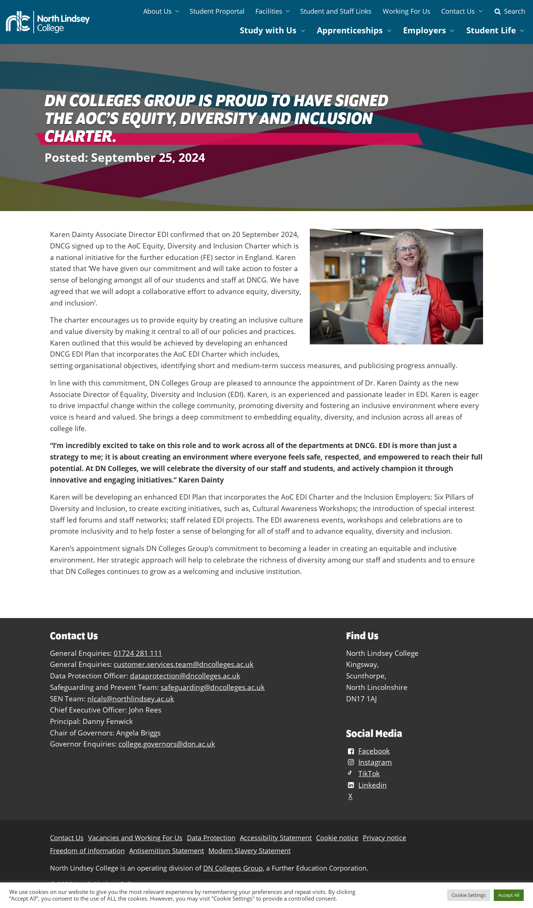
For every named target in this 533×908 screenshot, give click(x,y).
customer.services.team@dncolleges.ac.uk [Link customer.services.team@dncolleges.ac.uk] (184, 664)
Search (509, 11)
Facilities (268, 11)
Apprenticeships (350, 30)
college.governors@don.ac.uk (166, 743)
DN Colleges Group (233, 868)
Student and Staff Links (336, 11)
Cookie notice (337, 838)
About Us (157, 11)
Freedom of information (87, 851)
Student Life (491, 30)
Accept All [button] (508, 895)
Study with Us (268, 30)
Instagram (369, 762)
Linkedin (366, 785)
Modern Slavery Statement (249, 851)
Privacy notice (384, 838)
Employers (424, 30)
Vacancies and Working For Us (135, 838)
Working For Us (406, 11)
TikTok (363, 773)
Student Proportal (217, 11)
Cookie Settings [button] (469, 895)
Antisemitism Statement (166, 851)
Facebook (368, 750)
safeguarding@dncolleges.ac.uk (213, 687)
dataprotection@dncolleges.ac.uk (185, 675)
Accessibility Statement (276, 838)
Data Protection (211, 838)
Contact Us (458, 11)
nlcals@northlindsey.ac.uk (130, 698)
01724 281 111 (138, 653)
